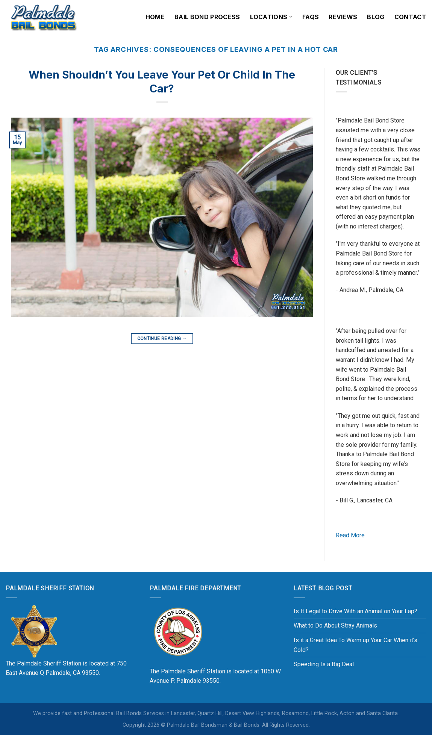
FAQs (310, 17)
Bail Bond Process (207, 17)
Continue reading (162, 338)
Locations (271, 17)
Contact (410, 17)
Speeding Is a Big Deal (324, 664)
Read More (350, 535)
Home (155, 17)
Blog (375, 17)
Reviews (343, 17)
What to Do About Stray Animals (335, 625)
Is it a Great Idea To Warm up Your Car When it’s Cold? (355, 645)
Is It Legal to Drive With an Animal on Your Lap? (355, 611)
